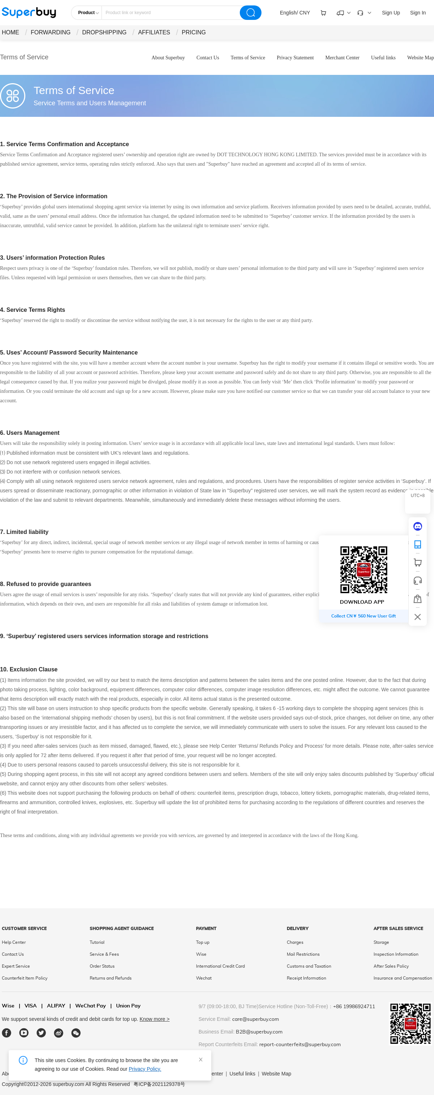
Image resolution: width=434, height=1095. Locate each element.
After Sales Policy (391, 966)
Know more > (155, 1019)
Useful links (383, 57)
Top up (202, 942)
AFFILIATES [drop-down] (154, 32)
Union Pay (125, 1006)
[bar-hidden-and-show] (418, 617)
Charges (295, 942)
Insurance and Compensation (403, 978)
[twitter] (41, 1033)
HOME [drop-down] (10, 32)
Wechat (204, 978)
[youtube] (24, 1033)
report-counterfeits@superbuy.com (300, 1044)
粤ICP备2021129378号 (159, 1084)
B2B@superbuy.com (259, 1032)
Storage (381, 942)
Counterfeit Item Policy (24, 978)
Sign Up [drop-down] (391, 13)
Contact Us (207, 57)
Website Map (420, 57)
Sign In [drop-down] (418, 13)
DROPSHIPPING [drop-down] (104, 32)
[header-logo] (29, 12)
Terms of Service (248, 57)
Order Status (102, 966)
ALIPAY (53, 1006)
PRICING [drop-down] (194, 32)
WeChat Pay (87, 1006)
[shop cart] (418, 562)
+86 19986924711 (354, 1006)
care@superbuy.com (255, 1019)
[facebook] (7, 1033)
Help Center (14, 942)
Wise (201, 954)
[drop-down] (295, 12)
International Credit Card (220, 966)
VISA (28, 1006)
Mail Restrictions (303, 954)
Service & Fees (104, 954)
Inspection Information (396, 954)
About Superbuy (168, 57)
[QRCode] (418, 544)
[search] (250, 12)
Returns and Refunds (111, 978)
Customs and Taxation (309, 966)
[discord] (418, 526)
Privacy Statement (295, 57)
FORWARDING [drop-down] (51, 32)
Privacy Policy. (145, 1069)
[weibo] (59, 1033)
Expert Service (16, 966)
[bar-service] (418, 581)
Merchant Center (342, 57)
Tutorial (97, 942)
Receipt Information (306, 978)
